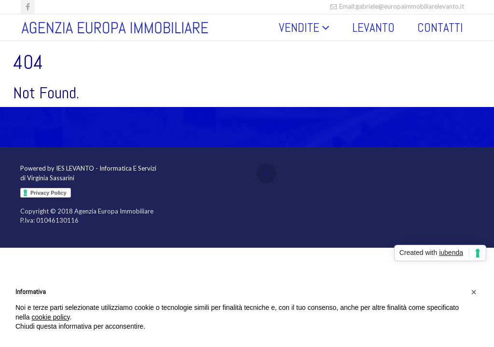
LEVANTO (373, 27)
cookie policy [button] (50, 317)
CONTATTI (440, 27)
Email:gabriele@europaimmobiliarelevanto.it (397, 6)
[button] (473, 292)
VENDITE (299, 27)
